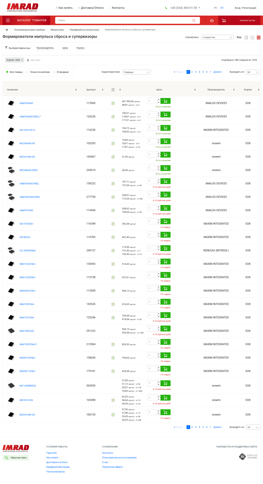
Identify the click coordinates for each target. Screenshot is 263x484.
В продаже (63, 72)
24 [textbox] (248, 72)
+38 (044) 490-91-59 (184, 8)
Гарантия (51, 453)
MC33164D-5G (27, 156)
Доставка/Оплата (92, 7)
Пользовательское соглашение (119, 457)
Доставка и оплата (56, 462)
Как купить (66, 7)
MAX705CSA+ (27, 304)
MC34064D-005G (29, 170)
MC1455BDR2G (28, 385)
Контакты (118, 7)
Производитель (45, 48)
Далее (217, 72)
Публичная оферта (112, 467)
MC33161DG (26, 400)
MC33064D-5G (27, 143)
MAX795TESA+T (28, 344)
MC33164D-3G (27, 414)
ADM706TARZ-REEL (30, 197)
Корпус (81, 48)
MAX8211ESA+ (28, 371)
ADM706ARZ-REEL (29, 183)
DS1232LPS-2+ (27, 130)
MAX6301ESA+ (28, 290)
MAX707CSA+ (27, 317)
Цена (65, 48)
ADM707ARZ (26, 210)
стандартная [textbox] (209, 37)
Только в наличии (40, 72)
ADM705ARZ (26, 103)
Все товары (16, 72)
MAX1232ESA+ (28, 277)
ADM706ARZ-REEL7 (30, 116)
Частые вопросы (55, 471)
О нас (105, 462)
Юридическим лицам (57, 467)
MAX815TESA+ (28, 357)
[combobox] (217, 37)
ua (221, 7)
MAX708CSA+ (27, 331)
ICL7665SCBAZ (28, 250)
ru (215, 7)
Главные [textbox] (128, 72)
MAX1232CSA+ (28, 264)
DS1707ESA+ (26, 223)
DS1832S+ (25, 237)
